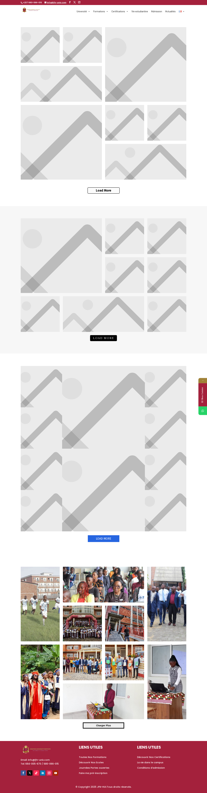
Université (83, 11)
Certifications (119, 11)
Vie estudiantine (139, 11)
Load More (103, 190)
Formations (100, 11)
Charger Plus (103, 725)
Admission (156, 11)
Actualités (170, 11)
